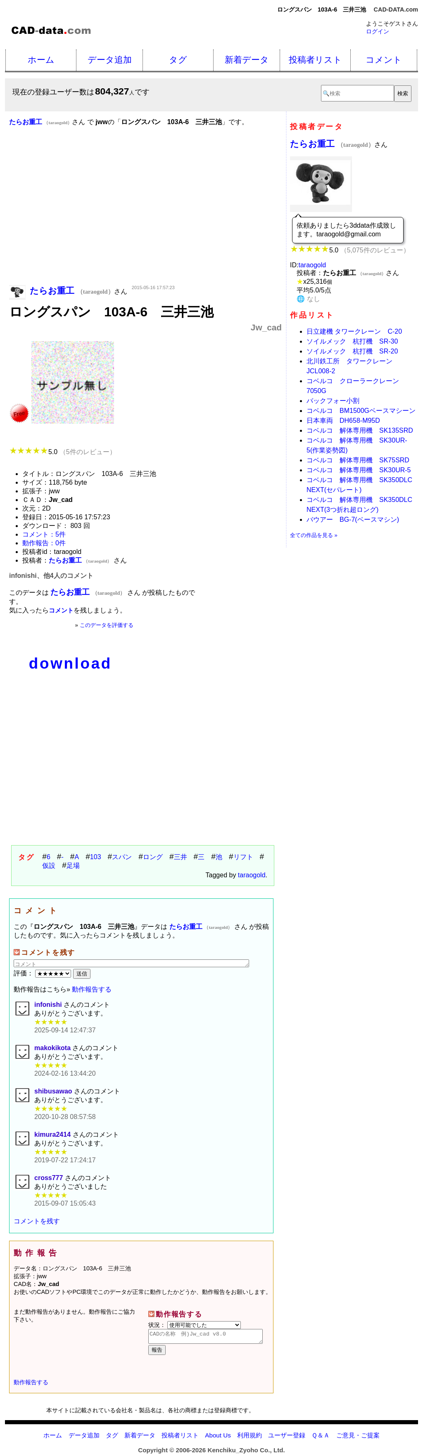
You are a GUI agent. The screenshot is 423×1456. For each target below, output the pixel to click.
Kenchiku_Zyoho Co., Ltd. (246, 1452)
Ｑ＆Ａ (320, 1437)
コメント (384, 59)
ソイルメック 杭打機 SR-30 (352, 341)
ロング (153, 856)
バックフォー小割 (333, 400)
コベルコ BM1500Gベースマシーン (361, 410)
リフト (243, 856)
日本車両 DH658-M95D (343, 420)
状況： (194, 1325)
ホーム (41, 59)
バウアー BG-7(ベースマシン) (353, 519)
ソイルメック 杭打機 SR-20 (352, 351)
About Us (218, 1437)
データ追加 (110, 59)
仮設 (48, 865)
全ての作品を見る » (313, 535)
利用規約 (249, 1437)
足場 (73, 865)
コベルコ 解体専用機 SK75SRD (358, 460)
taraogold (252, 875)
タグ (178, 59)
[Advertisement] (145, 217)
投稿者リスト (315, 59)
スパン (122, 856)
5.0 (62, 451)
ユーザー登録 (286, 1437)
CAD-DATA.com (396, 9)
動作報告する (92, 989)
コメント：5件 (44, 534)
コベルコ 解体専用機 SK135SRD (360, 430)
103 (95, 856)
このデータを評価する (106, 625)
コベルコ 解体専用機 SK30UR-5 (359, 470)
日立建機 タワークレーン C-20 (354, 331)
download (70, 663)
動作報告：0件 (44, 543)
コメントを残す (37, 1221)
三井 (180, 856)
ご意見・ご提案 (358, 1437)
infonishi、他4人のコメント (51, 575)
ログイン (377, 31)
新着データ (247, 59)
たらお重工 (332, 143)
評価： (43, 973)
